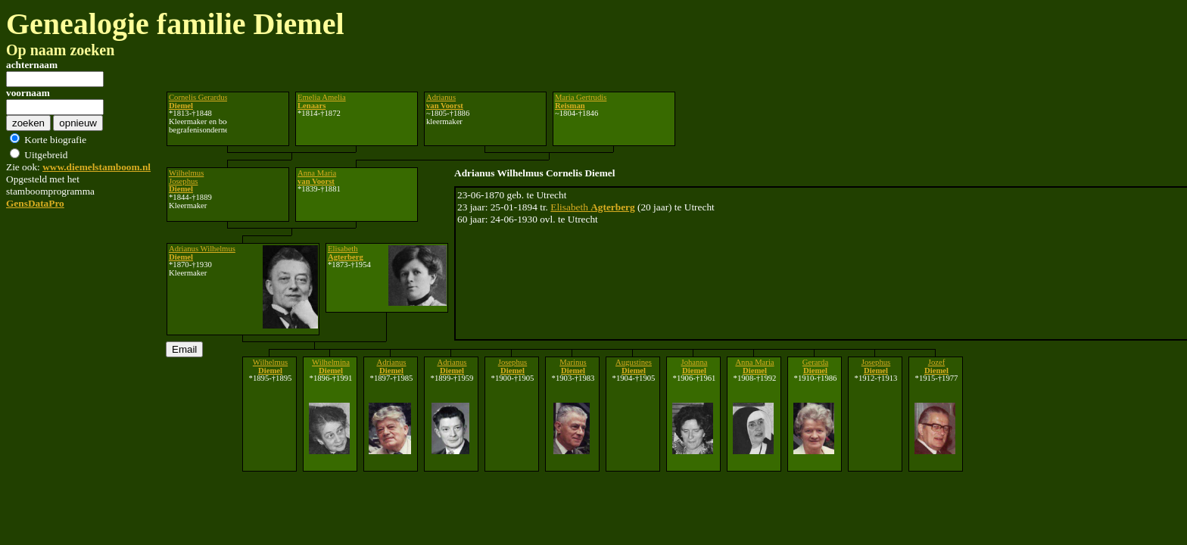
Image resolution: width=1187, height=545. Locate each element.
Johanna (694, 366)
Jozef (936, 366)
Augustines (633, 366)
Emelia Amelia (322, 101)
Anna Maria (317, 177)
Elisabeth (592, 207)
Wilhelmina (331, 366)
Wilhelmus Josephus (186, 181)
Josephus (512, 366)
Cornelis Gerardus (198, 101)
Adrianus (444, 101)
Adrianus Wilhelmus (202, 252)
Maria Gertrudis (580, 101)
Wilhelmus (270, 366)
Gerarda (815, 366)
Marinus (573, 366)
